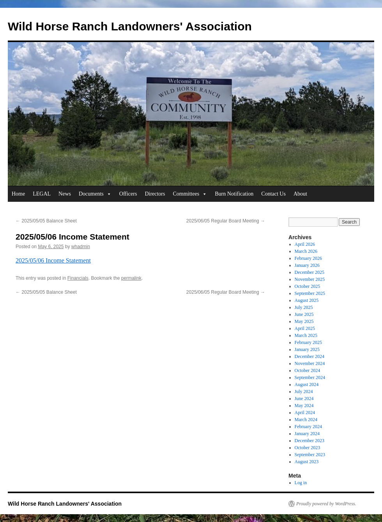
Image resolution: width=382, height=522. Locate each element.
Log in (301, 482)
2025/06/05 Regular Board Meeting (225, 221)
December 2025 (309, 272)
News (64, 194)
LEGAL (42, 194)
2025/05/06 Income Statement (53, 260)
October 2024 (307, 370)
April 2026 (305, 244)
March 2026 (306, 251)
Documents (95, 194)
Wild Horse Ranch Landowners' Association (130, 26)
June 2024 (304, 398)
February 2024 (308, 426)
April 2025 (305, 328)
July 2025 (304, 307)
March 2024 (306, 419)
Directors (155, 194)
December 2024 (309, 356)
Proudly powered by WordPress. (326, 503)
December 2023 (309, 440)
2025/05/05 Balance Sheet (46, 221)
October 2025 (307, 286)
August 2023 (307, 461)
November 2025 (310, 279)
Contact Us (273, 194)
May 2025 (304, 321)
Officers (128, 194)
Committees (190, 194)
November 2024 (310, 363)
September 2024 (310, 377)
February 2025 (308, 342)
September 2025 (310, 293)
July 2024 (304, 391)
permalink (131, 278)
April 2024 (305, 412)
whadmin (80, 246)
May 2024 (304, 405)
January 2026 (307, 265)
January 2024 (307, 433)
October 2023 (307, 447)
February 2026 (308, 258)
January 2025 (307, 349)
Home (18, 194)
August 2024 (307, 384)
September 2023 (310, 454)
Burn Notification (234, 194)
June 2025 (304, 314)
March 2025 (306, 335)
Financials (77, 278)
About (300, 194)
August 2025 (307, 300)
